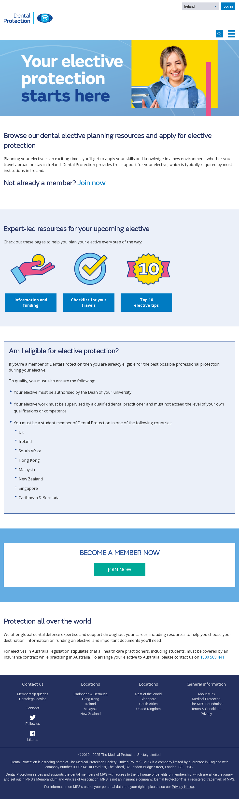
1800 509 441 (212, 657)
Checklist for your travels (88, 302)
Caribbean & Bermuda (90, 694)
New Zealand (90, 714)
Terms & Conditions (206, 709)
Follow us (32, 724)
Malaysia (90, 709)
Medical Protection (206, 699)
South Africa (148, 704)
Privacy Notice (183, 787)
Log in (228, 6)
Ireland (189, 6)
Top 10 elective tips (146, 302)
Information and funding (30, 302)
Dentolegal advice (32, 699)
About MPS (206, 694)
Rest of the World (148, 694)
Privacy (206, 714)
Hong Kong (90, 699)
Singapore (148, 699)
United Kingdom (148, 709)
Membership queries (32, 694)
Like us (32, 740)
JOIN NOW (119, 569)
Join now (91, 183)
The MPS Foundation (206, 704)
